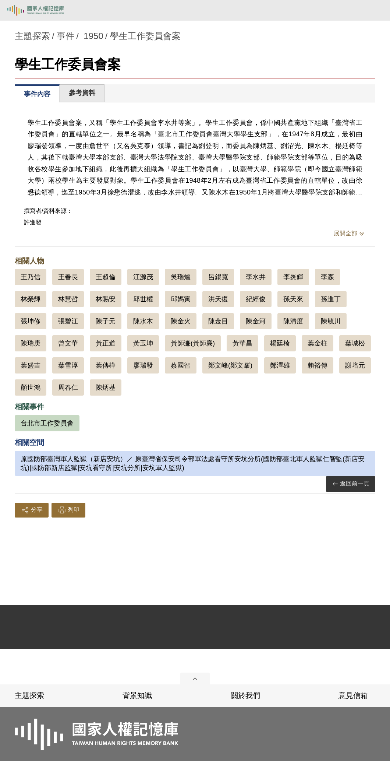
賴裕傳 (317, 365)
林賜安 (106, 299)
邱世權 (143, 299)
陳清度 (293, 321)
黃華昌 (242, 343)
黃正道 (106, 343)
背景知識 (137, 695)
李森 (327, 277)
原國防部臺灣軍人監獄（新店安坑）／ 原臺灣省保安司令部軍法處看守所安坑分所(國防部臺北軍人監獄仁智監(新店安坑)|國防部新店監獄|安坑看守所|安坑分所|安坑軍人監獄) (193, 463)
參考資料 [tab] (82, 93)
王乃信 (30, 277)
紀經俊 (256, 299)
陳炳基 (106, 387)
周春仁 (68, 387)
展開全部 (345, 233)
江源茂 (143, 277)
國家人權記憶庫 (43, 10)
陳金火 (181, 321)
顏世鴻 (30, 387)
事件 (65, 36)
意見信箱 (353, 695)
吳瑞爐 (181, 277)
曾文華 (68, 343)
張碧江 (68, 321)
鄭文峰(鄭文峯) (230, 365)
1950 (93, 36)
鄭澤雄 (280, 365)
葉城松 (355, 343)
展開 (195, 678)
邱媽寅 (181, 299)
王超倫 (106, 277)
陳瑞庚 (30, 343)
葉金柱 (317, 343)
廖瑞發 (143, 365)
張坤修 (30, 321)
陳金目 (218, 321)
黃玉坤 (143, 343)
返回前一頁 (350, 483)
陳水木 (143, 321)
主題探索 (29, 695)
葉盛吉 (30, 365)
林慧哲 (68, 299)
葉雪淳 (68, 365)
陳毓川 (331, 321)
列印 (68, 510)
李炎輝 (293, 277)
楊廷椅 (280, 343)
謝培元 (355, 365)
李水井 (256, 277)
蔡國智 (181, 365)
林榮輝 (30, 299)
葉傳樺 (106, 365)
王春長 (68, 277)
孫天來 (293, 299)
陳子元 (106, 321)
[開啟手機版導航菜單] (376, 10)
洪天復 (218, 299)
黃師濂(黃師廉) (193, 343)
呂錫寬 (218, 277)
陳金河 (256, 321)
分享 (32, 510)
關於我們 (245, 695)
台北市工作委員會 (47, 423)
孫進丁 (331, 299)
